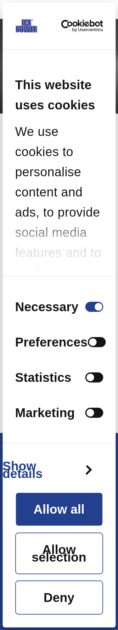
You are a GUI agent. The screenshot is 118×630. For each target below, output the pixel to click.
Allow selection (59, 553)
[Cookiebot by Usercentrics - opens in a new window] (78, 26)
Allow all (58, 509)
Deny (59, 597)
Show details (22, 469)
